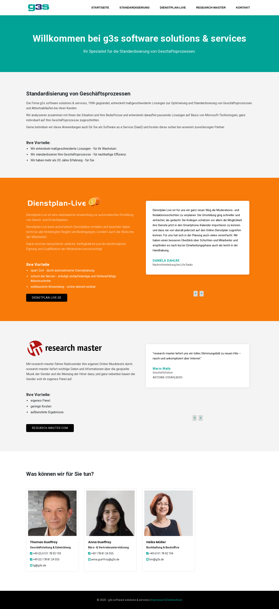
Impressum (158, 599)
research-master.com (50, 427)
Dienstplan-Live (173, 7)
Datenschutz (174, 599)
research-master (211, 7)
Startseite (100, 7)
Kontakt (243, 7)
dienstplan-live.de (46, 297)
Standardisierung (135, 7)
